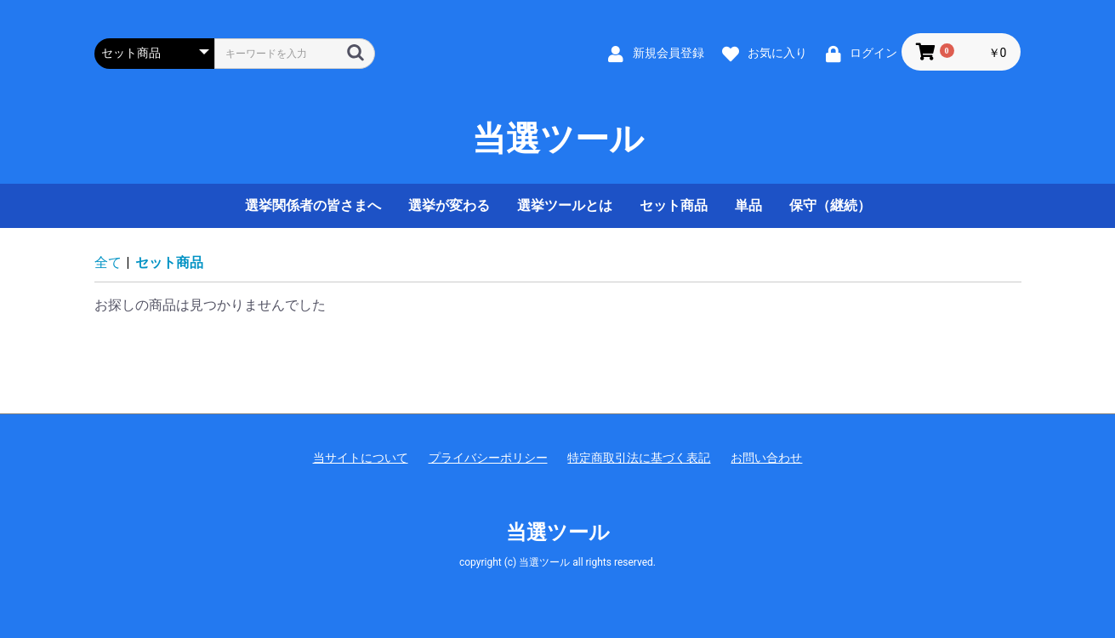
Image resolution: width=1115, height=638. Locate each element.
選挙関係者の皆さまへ (313, 205)
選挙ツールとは (564, 205)
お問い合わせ (766, 457)
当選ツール (558, 139)
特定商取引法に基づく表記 (638, 457)
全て (108, 262)
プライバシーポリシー (488, 457)
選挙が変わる (449, 205)
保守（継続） (830, 205)
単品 (748, 205)
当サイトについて (360, 457)
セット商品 (674, 205)
